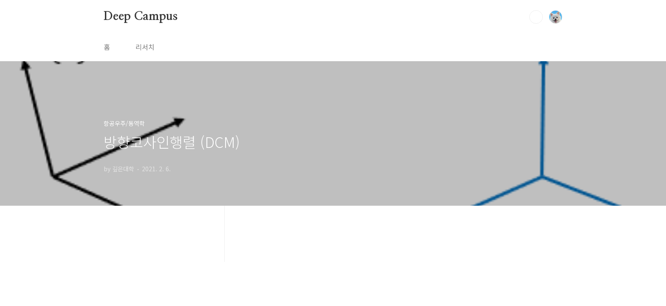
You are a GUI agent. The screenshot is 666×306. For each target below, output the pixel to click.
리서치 (145, 47)
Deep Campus (141, 17)
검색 (536, 17)
